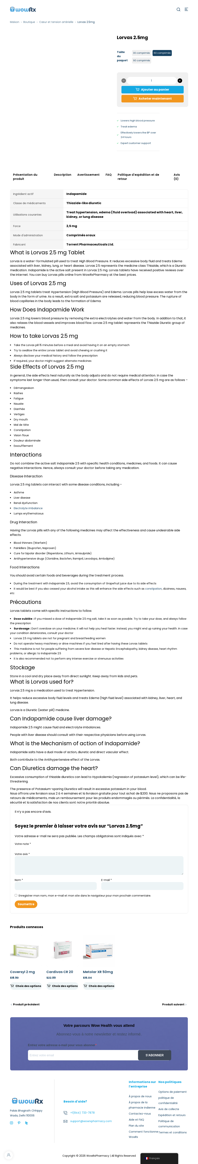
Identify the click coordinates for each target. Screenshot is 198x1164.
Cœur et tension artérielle (56, 22)
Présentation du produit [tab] (25, 177)
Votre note (23, 844)
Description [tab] (62, 175)
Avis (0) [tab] (177, 177)
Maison (14, 22)
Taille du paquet (122, 56)
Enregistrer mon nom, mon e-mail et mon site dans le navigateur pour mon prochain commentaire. (85, 895)
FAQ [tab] (109, 175)
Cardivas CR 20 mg (59, 973)
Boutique (29, 22)
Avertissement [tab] (88, 175)
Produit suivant (173, 1004)
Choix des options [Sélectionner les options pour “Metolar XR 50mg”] (101, 986)
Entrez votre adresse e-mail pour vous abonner (61, 1045)
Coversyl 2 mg (22, 971)
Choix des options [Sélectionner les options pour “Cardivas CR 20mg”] (65, 986)
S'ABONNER (154, 1055)
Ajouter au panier (155, 89)
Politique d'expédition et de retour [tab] (138, 177)
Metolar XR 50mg (98, 971)
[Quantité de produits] (152, 80)
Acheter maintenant (155, 98)
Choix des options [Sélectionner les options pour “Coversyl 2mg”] (28, 986)
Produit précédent (26, 1004)
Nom (19, 880)
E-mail (106, 880)
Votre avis (22, 854)
